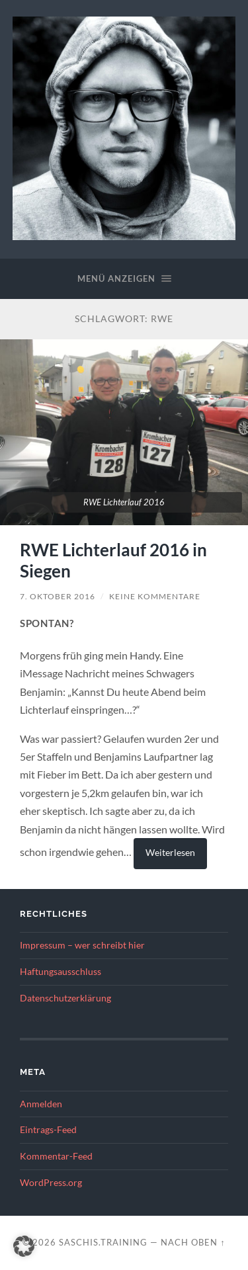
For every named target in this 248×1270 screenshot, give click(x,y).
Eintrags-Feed (48, 1129)
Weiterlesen (170, 852)
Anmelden (41, 1104)
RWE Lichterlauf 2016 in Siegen (113, 560)
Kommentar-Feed (56, 1156)
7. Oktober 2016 (57, 596)
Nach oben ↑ (193, 1242)
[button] (24, 1246)
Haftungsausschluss (60, 971)
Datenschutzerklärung (65, 998)
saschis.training (103, 1242)
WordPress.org (51, 1182)
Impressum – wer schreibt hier (82, 945)
